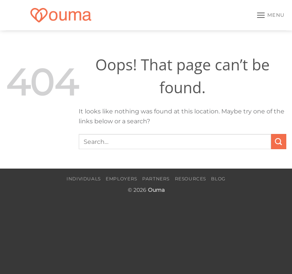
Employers (121, 179)
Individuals (84, 179)
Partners (156, 179)
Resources (190, 179)
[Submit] (278, 141)
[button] (270, 15)
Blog (218, 179)
